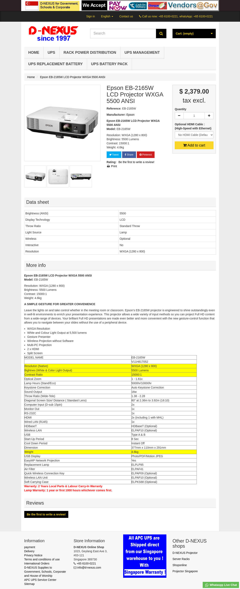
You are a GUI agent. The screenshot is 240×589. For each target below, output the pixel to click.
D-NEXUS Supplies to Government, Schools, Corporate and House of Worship (45, 571)
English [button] (107, 16)
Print (112, 166)
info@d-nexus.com (89, 567)
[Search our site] (123, 33)
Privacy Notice (33, 555)
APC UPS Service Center (40, 579)
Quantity (180, 109)
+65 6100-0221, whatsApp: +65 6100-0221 (185, 16)
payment (29, 547)
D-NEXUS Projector (185, 552)
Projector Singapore (185, 571)
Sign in (90, 16)
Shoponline (180, 565)
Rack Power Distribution (90, 52)
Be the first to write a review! (136, 162)
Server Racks (181, 559)
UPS (51, 52)
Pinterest (145, 154)
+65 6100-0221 (86, 563)
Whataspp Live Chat (221, 585)
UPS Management (142, 52)
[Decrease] (179, 115)
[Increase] (209, 115)
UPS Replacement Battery (55, 64)
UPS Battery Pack (109, 64)
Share (129, 154)
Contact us (126, 16)
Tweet (114, 154)
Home (33, 52)
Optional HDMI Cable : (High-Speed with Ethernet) (193, 126)
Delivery (29, 551)
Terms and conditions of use (42, 559)
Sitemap (29, 584)
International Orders (37, 563)
